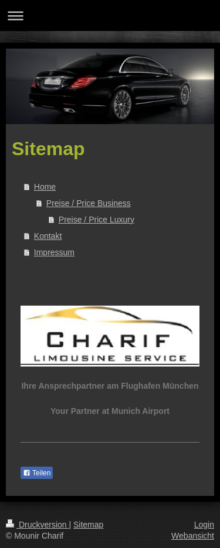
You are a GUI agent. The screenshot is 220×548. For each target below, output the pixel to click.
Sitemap (88, 524)
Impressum (54, 252)
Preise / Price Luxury (96, 219)
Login (204, 524)
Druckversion (37, 524)
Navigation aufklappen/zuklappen (110, 15)
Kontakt (48, 236)
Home (45, 186)
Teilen (36, 473)
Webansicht (192, 535)
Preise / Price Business (88, 203)
